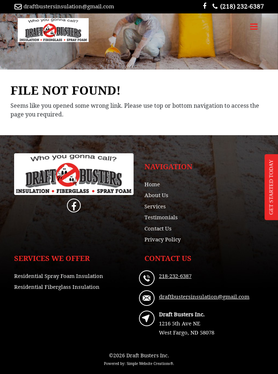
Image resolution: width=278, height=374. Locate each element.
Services (155, 206)
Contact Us (158, 228)
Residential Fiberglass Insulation (57, 286)
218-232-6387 (175, 275)
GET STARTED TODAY (271, 187)
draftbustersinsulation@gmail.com (69, 6)
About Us (156, 195)
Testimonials (161, 217)
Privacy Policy (162, 239)
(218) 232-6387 (236, 6)
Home (152, 184)
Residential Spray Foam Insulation (58, 275)
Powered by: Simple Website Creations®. (139, 363)
